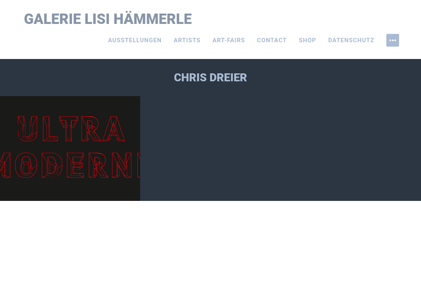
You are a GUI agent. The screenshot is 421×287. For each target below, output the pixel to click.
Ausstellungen (135, 40)
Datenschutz (351, 40)
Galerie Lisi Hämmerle (108, 19)
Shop (307, 40)
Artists (187, 40)
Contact (272, 40)
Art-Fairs (229, 40)
